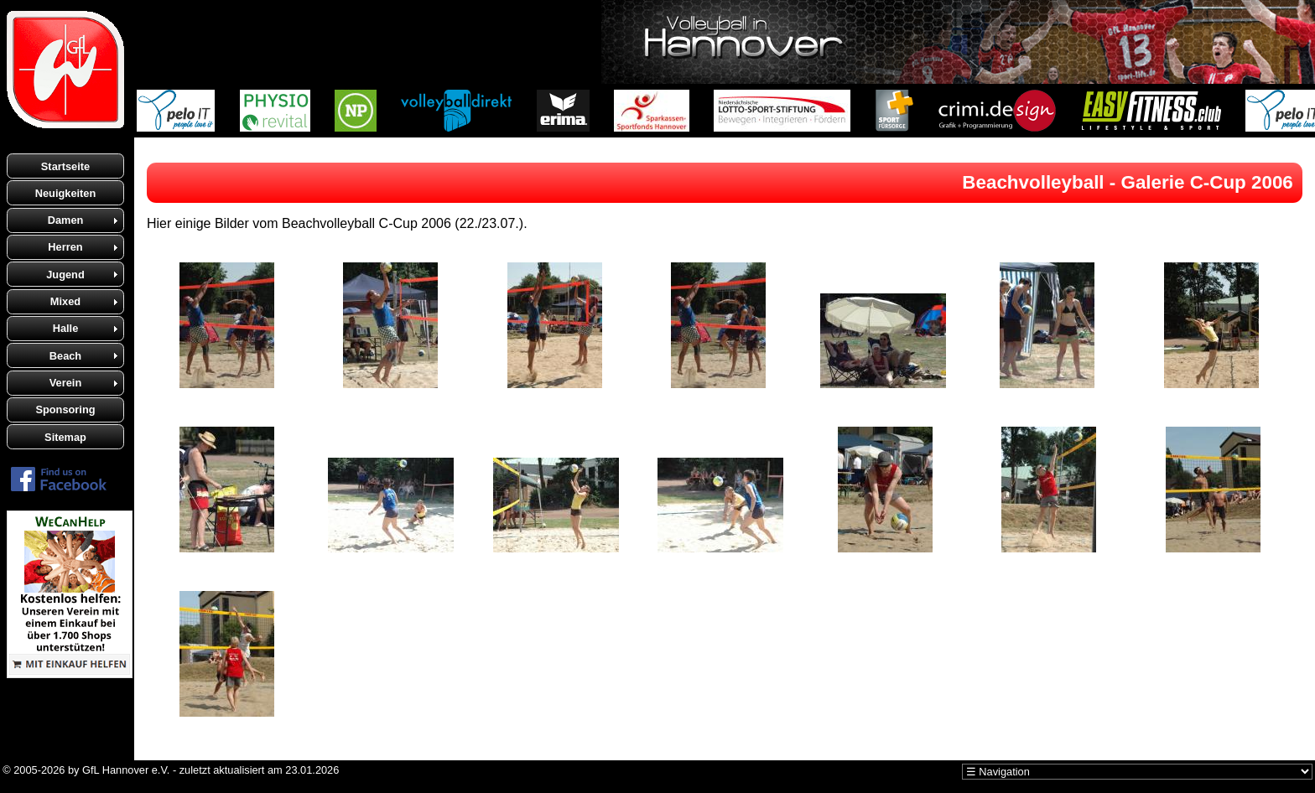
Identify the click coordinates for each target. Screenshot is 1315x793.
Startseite (65, 166)
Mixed (65, 301)
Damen (66, 220)
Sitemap (65, 437)
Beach (65, 356)
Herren (65, 247)
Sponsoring (65, 409)
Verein (65, 382)
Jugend (65, 274)
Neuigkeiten (65, 193)
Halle (66, 328)
